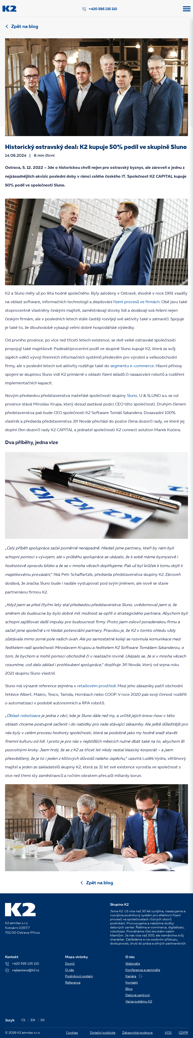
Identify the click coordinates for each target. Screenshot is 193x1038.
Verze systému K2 (138, 1001)
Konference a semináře (142, 970)
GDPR (183, 1032)
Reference (72, 982)
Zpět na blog (24, 26)
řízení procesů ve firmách (136, 302)
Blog (128, 989)
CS (23, 1020)
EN (33, 1020)
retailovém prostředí (96, 686)
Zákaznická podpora (137, 1032)
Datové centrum (137, 995)
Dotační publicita (102, 1032)
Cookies (72, 1032)
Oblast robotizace (23, 716)
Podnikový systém (79, 976)
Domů (70, 963)
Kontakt (131, 982)
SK (42, 1020)
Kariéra (133, 976)
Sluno (132, 396)
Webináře (132, 963)
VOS (168, 1032)
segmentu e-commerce (132, 366)
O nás (69, 970)
